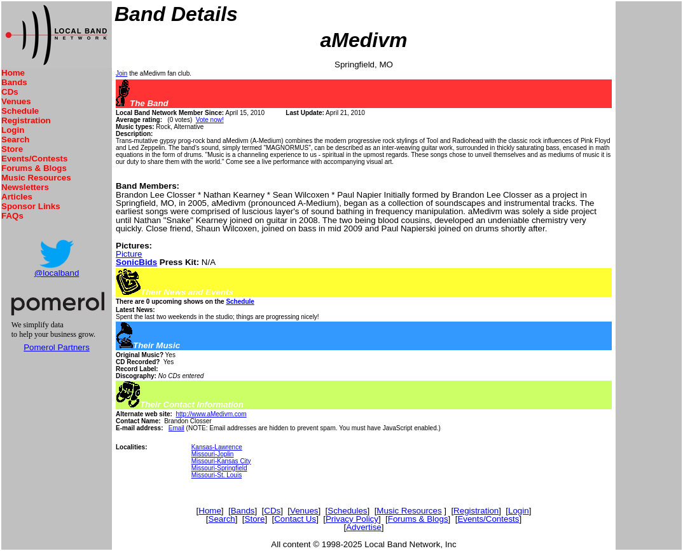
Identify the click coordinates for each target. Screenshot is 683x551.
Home (13, 73)
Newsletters (25, 187)
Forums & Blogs (34, 168)
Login (12, 130)
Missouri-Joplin (212, 454)
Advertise (364, 527)
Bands (14, 82)
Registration (26, 120)
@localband (56, 273)
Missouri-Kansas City (221, 461)
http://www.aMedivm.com (211, 414)
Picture (129, 254)
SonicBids (136, 262)
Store (12, 149)
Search (15, 139)
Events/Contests (34, 158)
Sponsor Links (30, 206)
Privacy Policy (352, 519)
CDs (9, 92)
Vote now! (210, 119)
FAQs (12, 216)
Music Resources (36, 177)
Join (121, 73)
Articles (16, 196)
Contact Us (295, 519)
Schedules (347, 510)
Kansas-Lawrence (216, 447)
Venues (16, 101)
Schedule (20, 111)
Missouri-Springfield (219, 468)
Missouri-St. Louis (216, 475)
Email (176, 428)
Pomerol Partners (57, 347)
